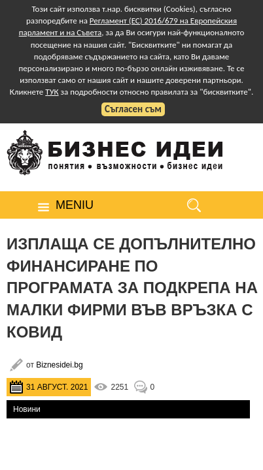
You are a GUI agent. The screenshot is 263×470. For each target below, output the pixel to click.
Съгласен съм (133, 109)
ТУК (51, 92)
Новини (27, 409)
